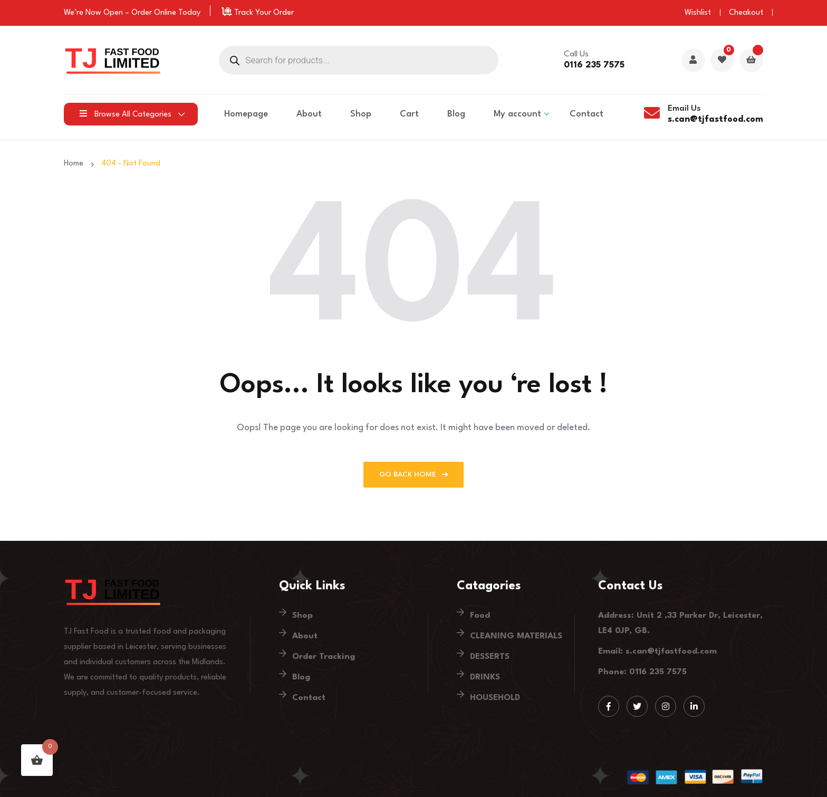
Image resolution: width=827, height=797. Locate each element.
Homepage (246, 114)
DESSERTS (489, 657)
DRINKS (485, 677)
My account (517, 114)
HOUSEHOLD (495, 698)
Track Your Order (258, 13)
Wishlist (698, 13)
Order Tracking (323, 657)
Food (480, 615)
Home (76, 164)
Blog (456, 114)
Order (141, 13)
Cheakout (746, 13)
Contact (586, 114)
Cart (409, 114)
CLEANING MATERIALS (516, 636)
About (309, 114)
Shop (360, 114)
